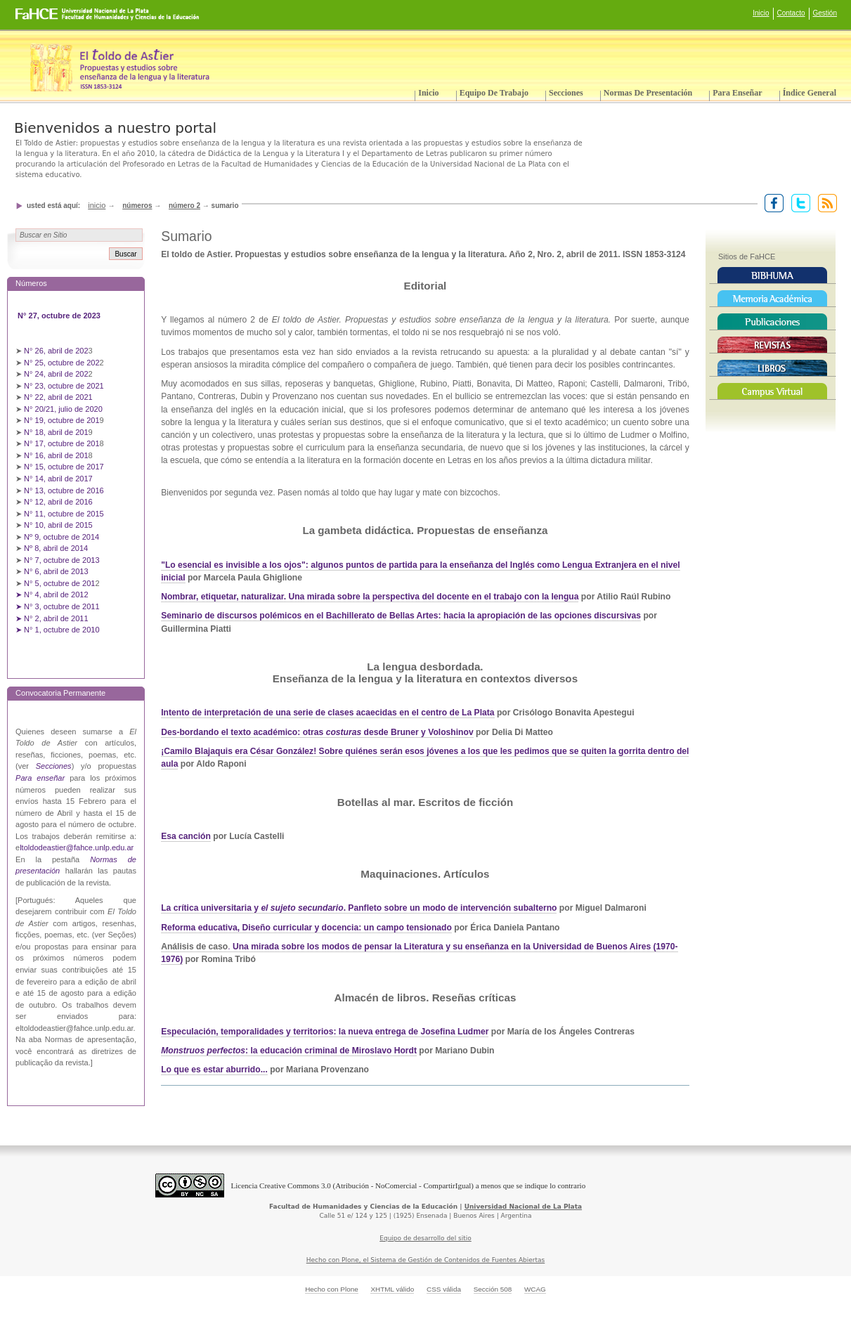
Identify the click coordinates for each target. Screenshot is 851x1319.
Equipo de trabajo (494, 93)
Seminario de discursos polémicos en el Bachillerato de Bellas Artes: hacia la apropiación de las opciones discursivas (401, 615)
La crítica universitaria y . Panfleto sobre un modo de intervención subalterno (359, 908)
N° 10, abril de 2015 (58, 525)
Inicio (761, 13)
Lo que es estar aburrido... (214, 1069)
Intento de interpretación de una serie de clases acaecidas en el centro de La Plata (327, 712)
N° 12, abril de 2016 (59, 502)
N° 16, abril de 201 (56, 455)
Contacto (791, 13)
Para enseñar (737, 93)
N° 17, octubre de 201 (61, 443)
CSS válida (444, 1289)
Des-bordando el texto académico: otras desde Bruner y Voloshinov (317, 732)
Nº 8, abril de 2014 (56, 548)
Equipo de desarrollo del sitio (425, 1238)
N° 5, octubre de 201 (59, 583)
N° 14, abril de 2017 (59, 478)
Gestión (825, 13)
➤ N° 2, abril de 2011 (52, 618)
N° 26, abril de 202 (56, 350)
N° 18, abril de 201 (56, 432)
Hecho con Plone (331, 1289)
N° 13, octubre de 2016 (65, 490)
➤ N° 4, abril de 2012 (52, 594)
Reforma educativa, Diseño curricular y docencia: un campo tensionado (306, 928)
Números (137, 205)
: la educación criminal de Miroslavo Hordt (289, 1050)
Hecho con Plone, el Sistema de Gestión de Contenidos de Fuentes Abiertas (425, 1259)
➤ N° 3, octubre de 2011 (57, 606)
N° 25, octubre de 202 (61, 362)
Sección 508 (493, 1289)
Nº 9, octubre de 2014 (61, 537)
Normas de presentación (648, 93)
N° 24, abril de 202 (56, 374)
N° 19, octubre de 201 (61, 420)
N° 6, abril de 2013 (56, 571)
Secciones (566, 93)
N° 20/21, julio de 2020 (64, 409)
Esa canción (186, 836)
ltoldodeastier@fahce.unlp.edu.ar (77, 847)
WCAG (535, 1289)
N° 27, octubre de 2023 (60, 315)
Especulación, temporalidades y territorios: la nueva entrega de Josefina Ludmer (324, 1032)
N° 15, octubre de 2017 (64, 466)
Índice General (809, 93)
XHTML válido (392, 1289)
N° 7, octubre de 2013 (61, 560)
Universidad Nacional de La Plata (523, 1206)
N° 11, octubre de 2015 (64, 513)
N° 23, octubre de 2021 (64, 386)
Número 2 (184, 205)
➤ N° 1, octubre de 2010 (57, 629)
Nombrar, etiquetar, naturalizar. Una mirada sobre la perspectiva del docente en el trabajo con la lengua (369, 597)
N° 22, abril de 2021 (58, 397)
